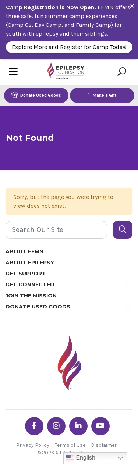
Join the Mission (31, 295)
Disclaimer (104, 445)
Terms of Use (70, 445)
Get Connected (30, 284)
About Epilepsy (30, 262)
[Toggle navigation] (13, 72)
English (80, 458)
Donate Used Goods (36, 95)
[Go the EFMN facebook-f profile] (34, 426)
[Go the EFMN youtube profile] (100, 426)
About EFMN (24, 251)
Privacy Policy (32, 445)
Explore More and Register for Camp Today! (69, 46)
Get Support (26, 273)
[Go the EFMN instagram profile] (56, 426)
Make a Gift (102, 95)
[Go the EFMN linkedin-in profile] (78, 426)
